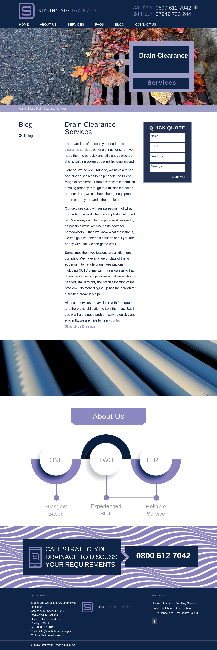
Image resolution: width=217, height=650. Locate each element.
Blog (31, 108)
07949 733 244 (173, 14)
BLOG (119, 24)
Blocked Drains (161, 603)
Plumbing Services (186, 603)
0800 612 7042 (173, 8)
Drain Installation (162, 608)
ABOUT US (48, 24)
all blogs (26, 136)
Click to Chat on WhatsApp (47, 635)
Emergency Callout (186, 613)
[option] (108, 66)
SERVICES (76, 24)
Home (22, 108)
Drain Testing (183, 608)
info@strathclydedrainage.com (57, 631)
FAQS (99, 24)
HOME (24, 24)
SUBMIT (178, 176)
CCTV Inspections (162, 613)
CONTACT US (145, 24)
